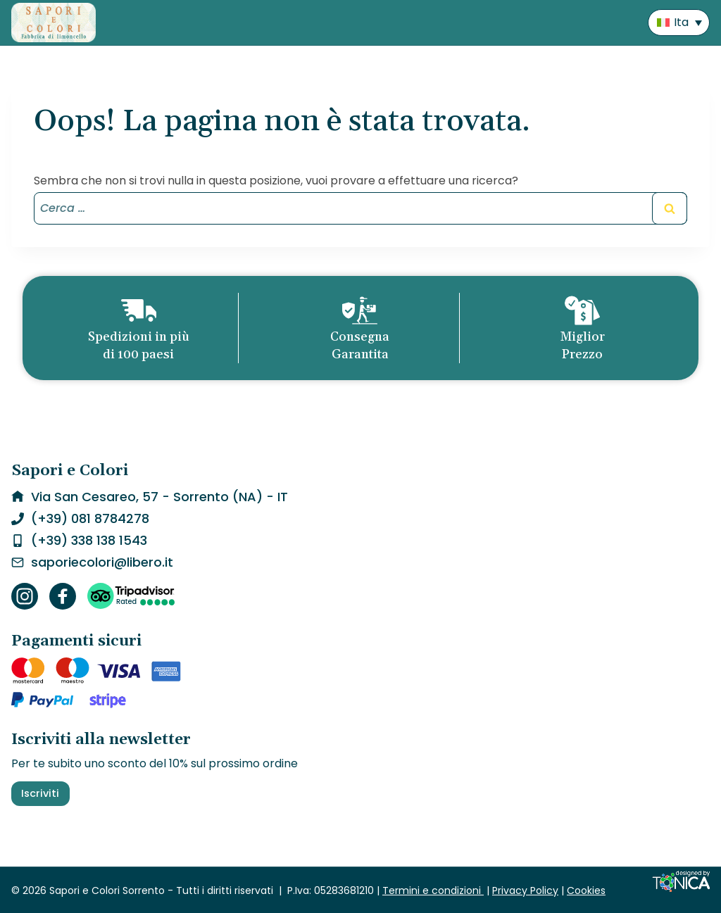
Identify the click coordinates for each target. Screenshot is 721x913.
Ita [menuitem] (681, 22)
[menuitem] (679, 23)
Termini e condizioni (433, 890)
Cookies (586, 890)
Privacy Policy (525, 890)
